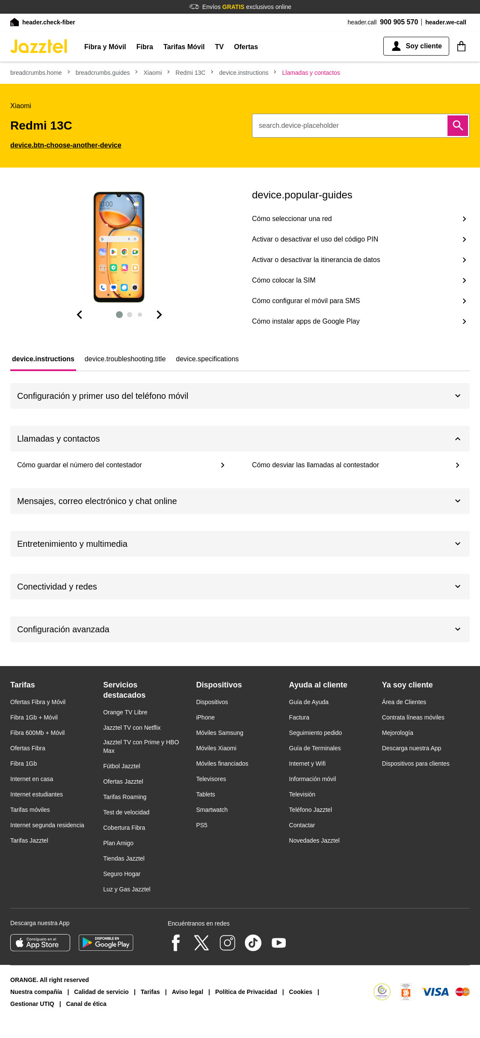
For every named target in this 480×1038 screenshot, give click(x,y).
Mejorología (397, 732)
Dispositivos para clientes (416, 763)
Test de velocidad (126, 812)
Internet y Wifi (307, 763)
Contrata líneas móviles (413, 717)
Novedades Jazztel (314, 840)
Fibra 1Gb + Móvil (34, 717)
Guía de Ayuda (309, 702)
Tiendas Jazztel (124, 858)
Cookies (300, 991)
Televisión (302, 794)
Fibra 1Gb (23, 763)
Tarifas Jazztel (29, 840)
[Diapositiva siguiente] (159, 314)
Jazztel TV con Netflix (131, 727)
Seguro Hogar (121, 873)
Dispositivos (212, 702)
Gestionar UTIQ (32, 1003)
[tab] (43, 359)
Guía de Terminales (315, 748)
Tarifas (150, 991)
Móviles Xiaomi (216, 748)
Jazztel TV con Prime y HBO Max (141, 746)
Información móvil (312, 779)
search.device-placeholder (299, 125)
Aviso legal (187, 991)
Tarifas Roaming (124, 796)
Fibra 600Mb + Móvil (37, 732)
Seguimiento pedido (315, 732)
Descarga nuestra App (411, 748)
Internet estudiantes (36, 794)
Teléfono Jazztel (310, 809)
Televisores (211, 779)
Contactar (302, 825)
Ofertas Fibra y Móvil (37, 702)
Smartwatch (212, 809)
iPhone (205, 717)
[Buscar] (457, 125)
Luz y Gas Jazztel (127, 889)
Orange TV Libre (125, 712)
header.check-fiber (48, 22)
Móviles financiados (222, 763)
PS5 (201, 825)
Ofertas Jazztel (123, 781)
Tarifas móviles (30, 809)
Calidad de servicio (101, 991)
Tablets (205, 794)
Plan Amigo (118, 843)
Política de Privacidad (246, 991)
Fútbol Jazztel (121, 766)
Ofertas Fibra (27, 748)
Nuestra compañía (36, 991)
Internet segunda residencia (47, 825)
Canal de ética (86, 1003)
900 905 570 (399, 22)
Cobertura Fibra (124, 827)
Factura (299, 717)
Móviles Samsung (219, 732)
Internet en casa (31, 779)
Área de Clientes (404, 702)
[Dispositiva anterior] (79, 314)
